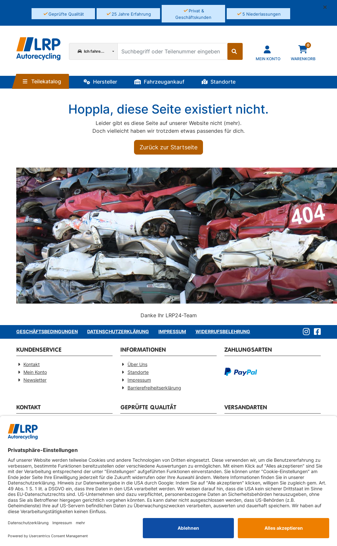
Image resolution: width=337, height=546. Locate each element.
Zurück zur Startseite (168, 147)
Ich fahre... (91, 51)
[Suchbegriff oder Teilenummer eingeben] (172, 51)
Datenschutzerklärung (118, 331)
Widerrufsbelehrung (222, 331)
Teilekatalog (42, 81)
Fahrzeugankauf (159, 81)
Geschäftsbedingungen (47, 331)
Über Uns (137, 364)
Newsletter (35, 380)
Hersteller (100, 81)
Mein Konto (35, 372)
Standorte (219, 81)
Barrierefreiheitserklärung (154, 387)
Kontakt (31, 364)
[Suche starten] (235, 51)
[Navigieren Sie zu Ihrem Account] (268, 52)
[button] (327, 7)
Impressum (172, 331)
